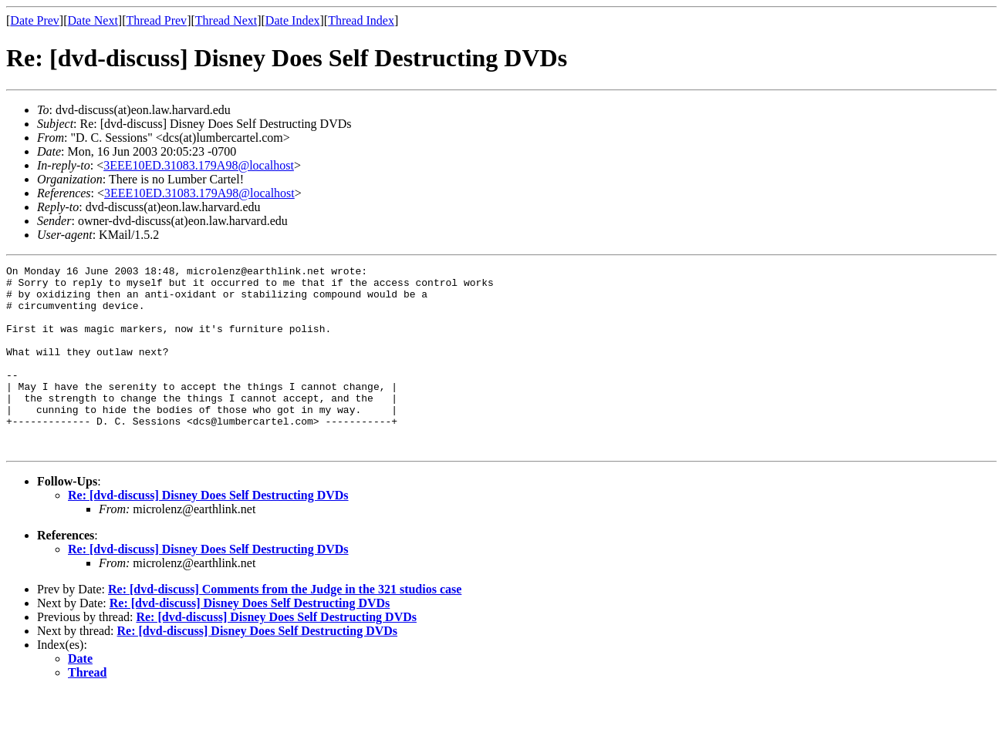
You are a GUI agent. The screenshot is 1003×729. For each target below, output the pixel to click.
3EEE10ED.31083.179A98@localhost (198, 165)
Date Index (292, 20)
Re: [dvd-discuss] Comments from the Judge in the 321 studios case (284, 626)
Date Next (93, 20)
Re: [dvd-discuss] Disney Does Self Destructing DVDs (208, 532)
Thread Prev (156, 20)
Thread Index (361, 20)
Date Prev (34, 20)
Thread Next (226, 20)
